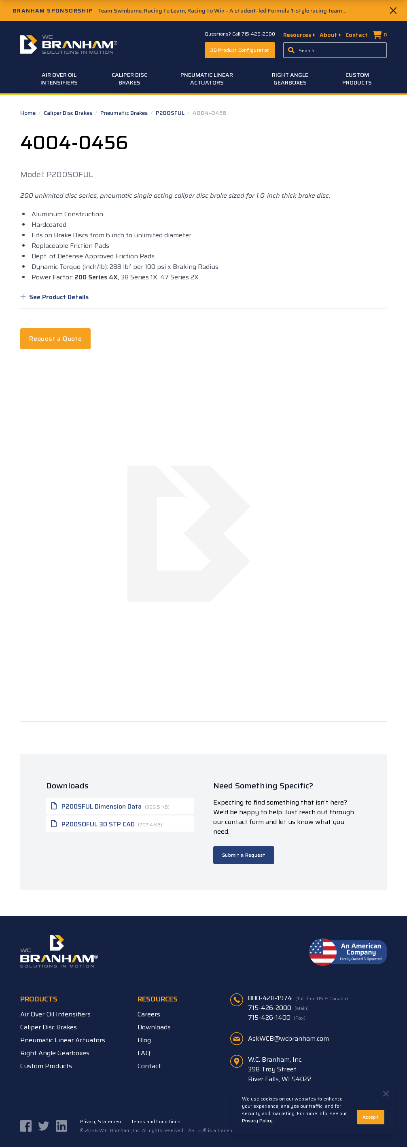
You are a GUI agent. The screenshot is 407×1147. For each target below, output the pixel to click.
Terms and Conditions (155, 1121)
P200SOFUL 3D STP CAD (106, 823)
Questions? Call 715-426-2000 (240, 34)
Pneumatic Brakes (124, 112)
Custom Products (357, 78)
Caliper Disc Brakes (129, 78)
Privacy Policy (257, 1120)
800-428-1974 (298, 998)
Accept (370, 1117)
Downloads (154, 1027)
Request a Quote (55, 339)
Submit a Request (243, 855)
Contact (357, 34)
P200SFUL (171, 112)
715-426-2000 (278, 1008)
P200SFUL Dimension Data (110, 805)
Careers (149, 1014)
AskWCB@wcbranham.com (288, 1038)
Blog (144, 1040)
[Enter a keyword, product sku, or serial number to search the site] (335, 50)
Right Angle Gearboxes (290, 78)
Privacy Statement (101, 1121)
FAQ (144, 1053)
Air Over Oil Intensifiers (59, 78)
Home (28, 112)
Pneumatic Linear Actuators (206, 78)
